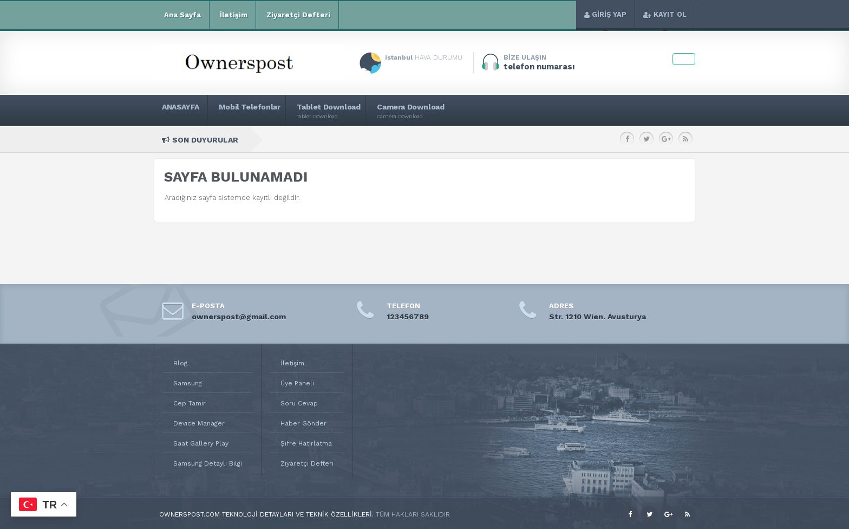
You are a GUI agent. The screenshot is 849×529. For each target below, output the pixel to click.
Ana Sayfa (181, 15)
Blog (180, 363)
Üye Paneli (297, 383)
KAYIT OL (665, 14)
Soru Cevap (299, 403)
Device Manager (199, 423)
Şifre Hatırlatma (306, 443)
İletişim (232, 15)
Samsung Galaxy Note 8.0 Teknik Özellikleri (374, 139)
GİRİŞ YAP (605, 14)
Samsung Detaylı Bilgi (207, 463)
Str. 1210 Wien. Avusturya (597, 316)
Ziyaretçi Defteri (297, 15)
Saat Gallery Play (200, 443)
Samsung (187, 383)
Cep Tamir (189, 403)
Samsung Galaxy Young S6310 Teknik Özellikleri (531, 139)
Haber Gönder (303, 423)
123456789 (408, 316)
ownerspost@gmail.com (239, 316)
